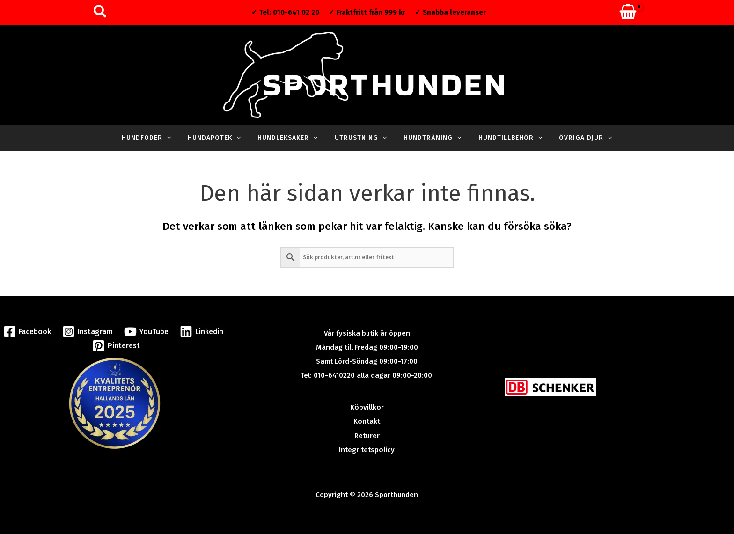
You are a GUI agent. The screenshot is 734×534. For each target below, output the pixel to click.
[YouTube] (145, 331)
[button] (100, 12)
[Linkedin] (199, 331)
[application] (178, 138)
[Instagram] (88, 331)
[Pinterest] (116, 345)
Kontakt (367, 421)
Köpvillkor (367, 407)
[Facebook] (29, 331)
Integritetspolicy (367, 449)
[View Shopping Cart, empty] (628, 12)
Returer (366, 435)
